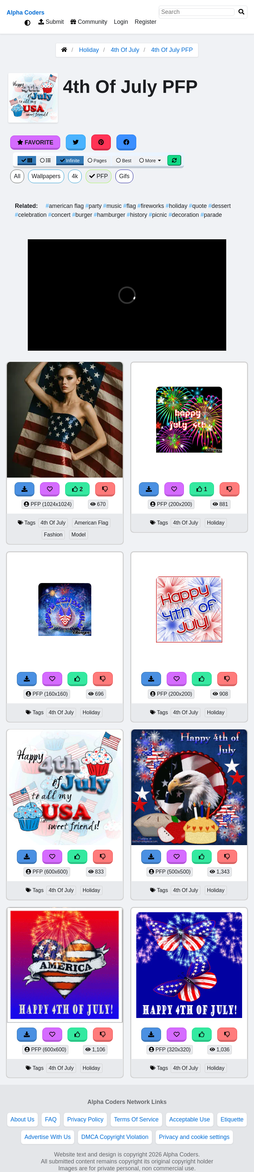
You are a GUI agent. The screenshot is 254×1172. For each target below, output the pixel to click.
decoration (185, 215)
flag (130, 206)
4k (75, 176)
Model (78, 534)
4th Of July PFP (172, 50)
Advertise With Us (47, 1137)
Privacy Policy (85, 1119)
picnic (159, 215)
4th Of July (125, 50)
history (138, 215)
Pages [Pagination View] (97, 160)
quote (198, 206)
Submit (51, 22)
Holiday (89, 50)
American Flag (91, 523)
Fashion (53, 534)
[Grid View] (27, 160)
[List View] (45, 160)
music (113, 206)
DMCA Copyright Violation (114, 1137)
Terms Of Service (136, 1119)
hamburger (110, 215)
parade (211, 215)
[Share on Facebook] (126, 142)
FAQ (51, 1119)
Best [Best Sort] (123, 160)
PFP (98, 176)
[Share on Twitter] (76, 142)
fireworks (152, 206)
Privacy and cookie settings (194, 1137)
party (94, 206)
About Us (22, 1119)
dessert (219, 206)
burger (83, 215)
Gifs (124, 176)
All (17, 176)
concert (60, 215)
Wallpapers (46, 176)
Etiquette (232, 1119)
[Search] (241, 12)
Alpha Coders (25, 12)
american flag (65, 206)
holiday (177, 206)
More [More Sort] (150, 160)
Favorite (35, 142)
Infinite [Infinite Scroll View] (70, 160)
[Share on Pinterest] (101, 142)
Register (145, 22)
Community (88, 22)
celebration (31, 215)
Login (121, 22)
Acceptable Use (189, 1119)
